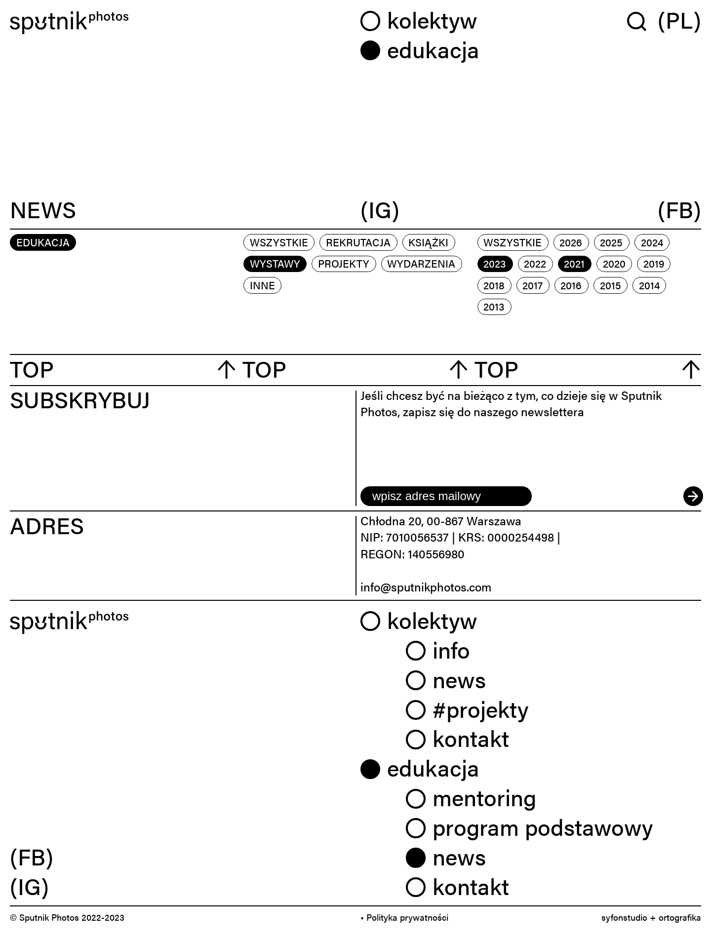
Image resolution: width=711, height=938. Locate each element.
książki (428, 241)
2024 (652, 241)
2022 (535, 263)
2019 (653, 263)
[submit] (692, 496)
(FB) (679, 210)
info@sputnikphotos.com (425, 586)
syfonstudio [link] (624, 917)
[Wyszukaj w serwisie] (642, 21)
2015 (610, 284)
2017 (532, 284)
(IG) (379, 210)
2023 (494, 263)
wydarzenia (421, 263)
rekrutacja (358, 241)
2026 (570, 241)
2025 (611, 241)
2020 (614, 263)
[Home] (180, 22)
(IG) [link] (29, 885)
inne (262, 284)
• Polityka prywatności (404, 917)
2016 (571, 284)
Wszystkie (279, 241)
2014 (649, 284)
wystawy (275, 263)
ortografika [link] (680, 917)
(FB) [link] (31, 856)
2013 (494, 306)
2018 (494, 284)
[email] (446, 496)
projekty (343, 263)
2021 (574, 263)
